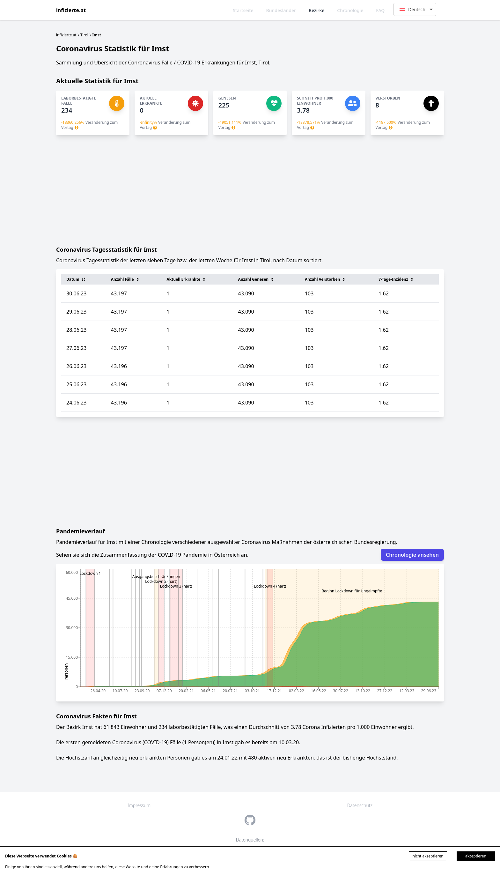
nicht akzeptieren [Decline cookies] (427, 856)
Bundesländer (281, 10)
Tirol (84, 35)
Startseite (243, 10)
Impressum (139, 805)
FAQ (380, 10)
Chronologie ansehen (412, 554)
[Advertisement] (250, 190)
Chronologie (350, 10)
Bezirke (316, 10)
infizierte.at (71, 10)
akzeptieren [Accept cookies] (475, 856)
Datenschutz (359, 805)
